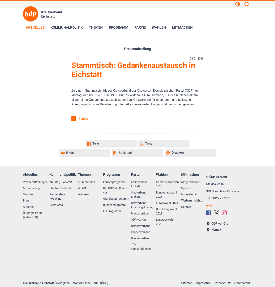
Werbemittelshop (192, 200)
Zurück (83, 119)
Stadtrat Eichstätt (60, 188)
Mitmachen (182, 27)
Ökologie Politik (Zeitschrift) (33, 215)
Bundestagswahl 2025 (166, 195)
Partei (140, 27)
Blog (26, 200)
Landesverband (140, 232)
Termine (28, 194)
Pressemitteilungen (35, 182)
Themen (96, 27)
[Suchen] (247, 5)
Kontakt (186, 207)
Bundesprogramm (114, 205)
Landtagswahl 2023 (165, 222)
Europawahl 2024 (167, 203)
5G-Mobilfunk (86, 182)
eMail (209, 205)
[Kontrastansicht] (237, 5)
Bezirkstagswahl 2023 (166, 211)
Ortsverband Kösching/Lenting (142, 205)
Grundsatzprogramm (116, 198)
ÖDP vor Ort (138, 219)
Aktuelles (35, 27)
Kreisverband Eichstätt (139, 184)
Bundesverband (140, 238)
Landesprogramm (114, 182)
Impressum (203, 283)
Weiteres (83, 194)
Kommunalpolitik (67, 27)
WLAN (82, 188)
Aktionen (28, 207)
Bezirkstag (56, 205)
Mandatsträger (140, 213)
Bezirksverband (140, 226)
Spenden (186, 188)
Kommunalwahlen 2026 (167, 184)
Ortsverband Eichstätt (138, 195)
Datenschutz (222, 283)
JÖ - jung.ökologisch (141, 247)
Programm (118, 27)
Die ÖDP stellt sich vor (115, 190)
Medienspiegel (32, 188)
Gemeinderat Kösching (57, 197)
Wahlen (159, 27)
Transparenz (242, 283)
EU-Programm (112, 211)
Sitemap (186, 283)
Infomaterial (189, 194)
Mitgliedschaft (190, 182)
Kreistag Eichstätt (60, 182)
